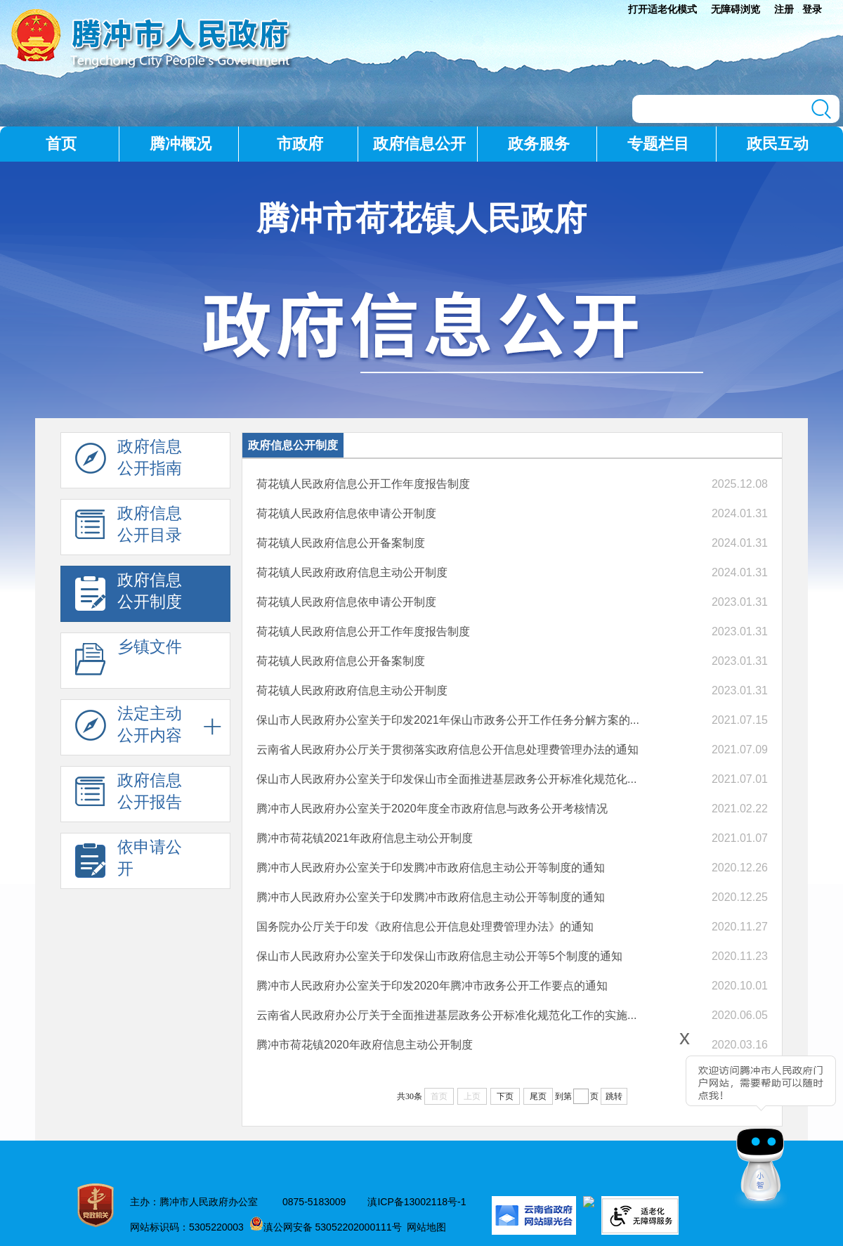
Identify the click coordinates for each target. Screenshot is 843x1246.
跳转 (614, 1096)
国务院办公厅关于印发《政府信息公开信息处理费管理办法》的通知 (425, 927)
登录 (812, 9)
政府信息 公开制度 (128, 594)
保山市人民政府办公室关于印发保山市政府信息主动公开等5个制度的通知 (439, 956)
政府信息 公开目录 (128, 528)
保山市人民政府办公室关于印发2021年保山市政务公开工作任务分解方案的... (447, 720)
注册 (784, 9)
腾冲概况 (180, 143)
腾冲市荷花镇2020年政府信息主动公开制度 (364, 1045)
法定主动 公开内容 (128, 728)
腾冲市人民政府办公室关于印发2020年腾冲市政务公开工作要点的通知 (432, 986)
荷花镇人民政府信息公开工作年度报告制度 (363, 484)
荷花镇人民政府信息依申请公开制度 (346, 513)
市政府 (300, 143)
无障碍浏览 (735, 9)
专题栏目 (658, 143)
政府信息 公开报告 (128, 795)
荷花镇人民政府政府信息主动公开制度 (351, 572)
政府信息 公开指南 (128, 461)
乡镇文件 (128, 661)
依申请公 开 (128, 861)
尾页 (538, 1096)
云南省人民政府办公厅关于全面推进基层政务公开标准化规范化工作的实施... (446, 1015)
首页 (61, 143)
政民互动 (778, 143)
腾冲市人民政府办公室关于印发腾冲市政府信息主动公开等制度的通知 (430, 868)
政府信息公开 (419, 143)
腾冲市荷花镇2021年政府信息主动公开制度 (364, 838)
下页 (505, 1096)
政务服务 (539, 143)
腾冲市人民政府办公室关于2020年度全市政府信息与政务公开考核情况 (432, 809)
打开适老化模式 (662, 9)
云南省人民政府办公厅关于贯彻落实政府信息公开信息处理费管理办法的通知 (447, 749)
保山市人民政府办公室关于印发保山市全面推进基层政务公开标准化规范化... (446, 779)
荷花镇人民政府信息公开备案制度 (340, 543)
